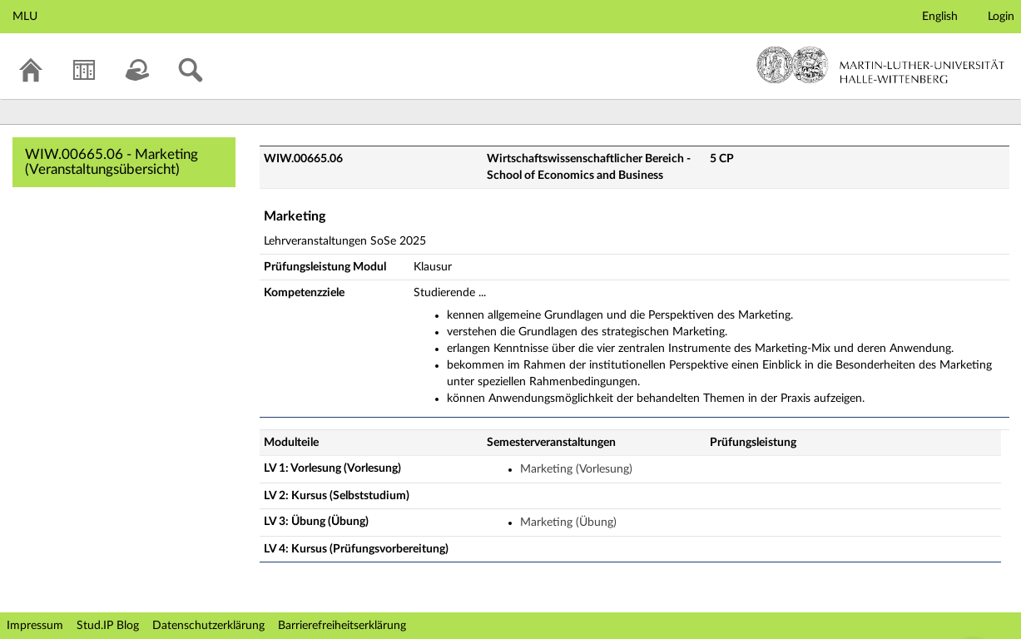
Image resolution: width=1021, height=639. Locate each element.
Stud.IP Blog (108, 626)
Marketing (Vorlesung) (576, 469)
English (940, 16)
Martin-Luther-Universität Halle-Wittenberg (881, 65)
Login (1001, 16)
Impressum (35, 626)
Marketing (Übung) (568, 522)
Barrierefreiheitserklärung (342, 626)
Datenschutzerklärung (208, 626)
